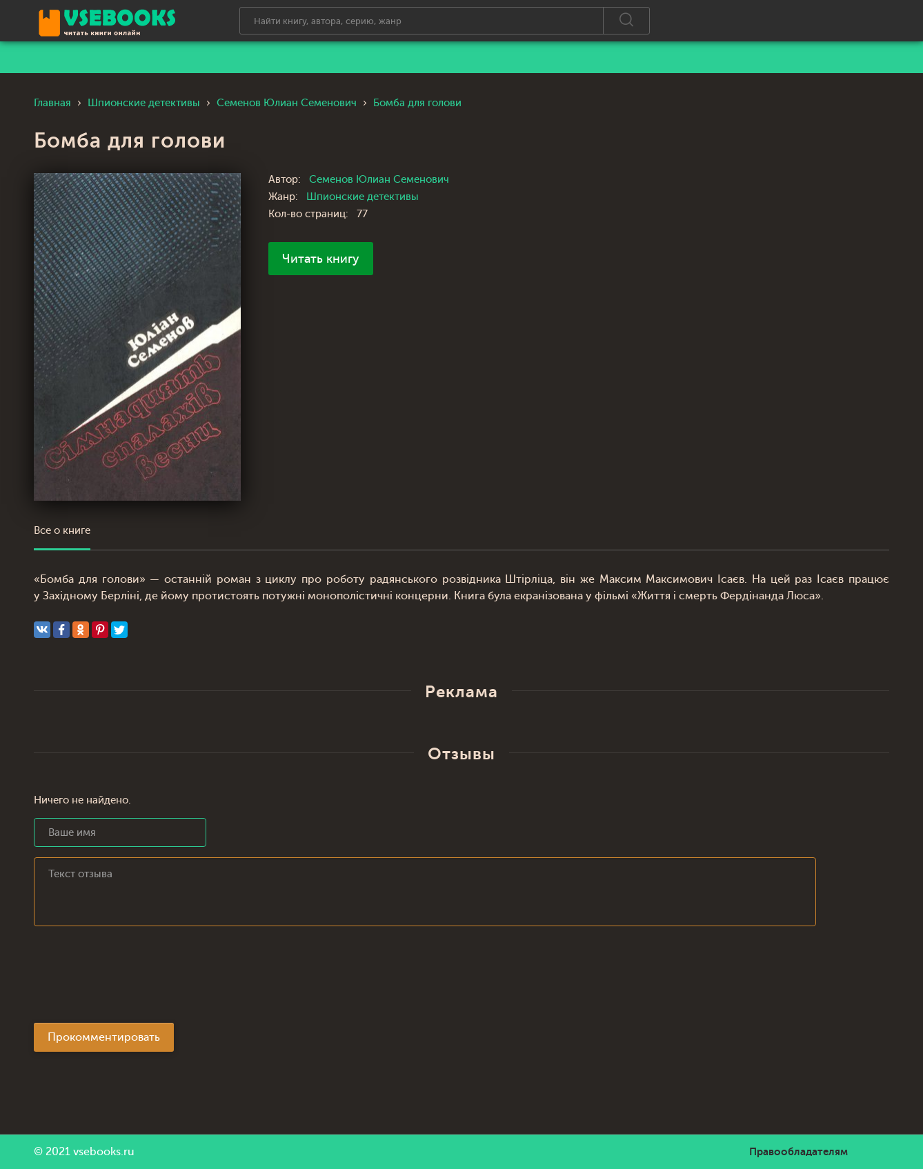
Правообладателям (798, 1152)
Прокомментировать (104, 1037)
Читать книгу (320, 259)
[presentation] (139, 979)
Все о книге (62, 531)
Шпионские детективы (362, 197)
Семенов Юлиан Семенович (379, 180)
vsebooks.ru (104, 1152)
